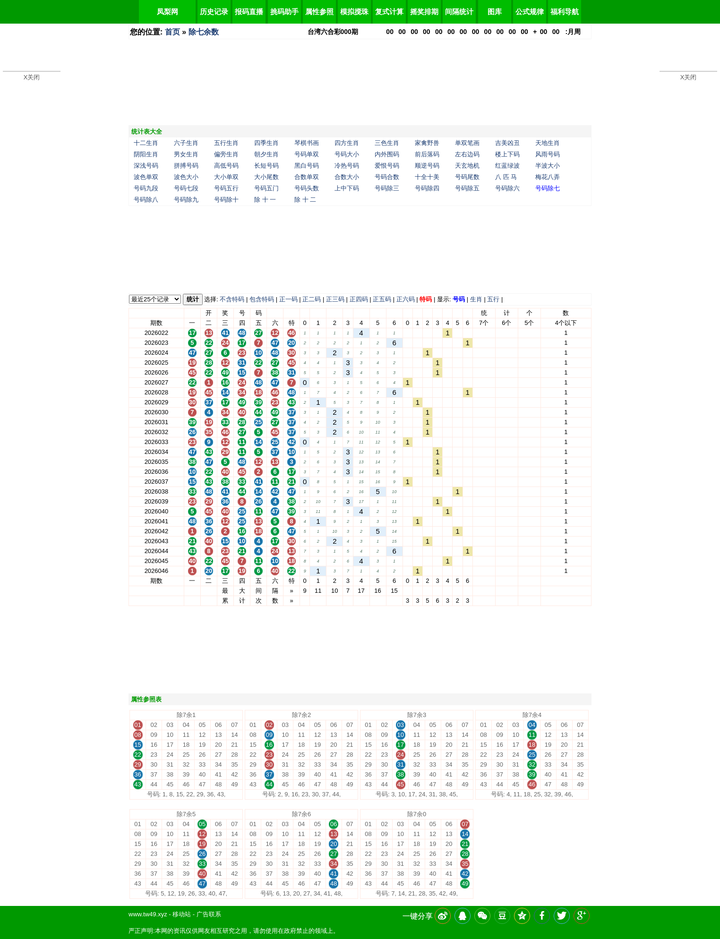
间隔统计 (459, 12)
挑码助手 (284, 12)
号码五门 (266, 188)
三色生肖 (387, 142)
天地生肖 (547, 142)
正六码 (405, 299)
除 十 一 (265, 199)
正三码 (335, 299)
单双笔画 (467, 142)
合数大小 (346, 176)
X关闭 (32, 77)
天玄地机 (467, 165)
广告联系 (209, 914)
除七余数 (204, 32)
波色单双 (146, 176)
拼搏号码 (186, 165)
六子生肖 (186, 142)
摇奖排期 (424, 12)
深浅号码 (146, 165)
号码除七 (547, 188)
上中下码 (346, 188)
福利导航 (564, 12)
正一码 (288, 299)
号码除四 (427, 188)
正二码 (311, 299)
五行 (493, 299)
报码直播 (249, 12)
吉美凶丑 (507, 142)
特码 (426, 299)
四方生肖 (346, 142)
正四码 (359, 299)
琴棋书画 (306, 142)
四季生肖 (266, 142)
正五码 (382, 299)
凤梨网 (167, 12)
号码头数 (306, 188)
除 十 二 (305, 199)
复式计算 (389, 12)
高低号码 (226, 165)
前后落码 (427, 154)
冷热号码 (346, 165)
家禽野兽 (427, 142)
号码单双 (306, 154)
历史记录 (214, 12)
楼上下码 (507, 154)
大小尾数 (266, 176)
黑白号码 (306, 165)
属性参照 (319, 12)
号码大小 (346, 154)
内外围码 (387, 154)
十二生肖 (146, 142)
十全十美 (427, 176)
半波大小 (547, 165)
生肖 (476, 299)
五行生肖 (226, 142)
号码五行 (226, 188)
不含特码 (232, 299)
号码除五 (467, 188)
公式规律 (529, 12)
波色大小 (186, 176)
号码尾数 (467, 176)
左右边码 (467, 154)
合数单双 (306, 176)
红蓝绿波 (507, 165)
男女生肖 (186, 154)
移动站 (181, 914)
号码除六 (507, 188)
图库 (495, 12)
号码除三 (387, 188)
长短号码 (266, 165)
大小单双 (226, 176)
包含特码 (261, 299)
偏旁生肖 (226, 154)
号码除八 (146, 199)
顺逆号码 (427, 165)
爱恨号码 (387, 165)
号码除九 (186, 199)
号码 (459, 299)
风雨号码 (547, 154)
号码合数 (387, 176)
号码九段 (146, 188)
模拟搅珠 (354, 12)
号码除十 (226, 199)
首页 (172, 32)
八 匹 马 (506, 176)
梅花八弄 (547, 176)
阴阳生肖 (146, 154)
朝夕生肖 (266, 154)
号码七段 (186, 188)
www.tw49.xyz (148, 914)
